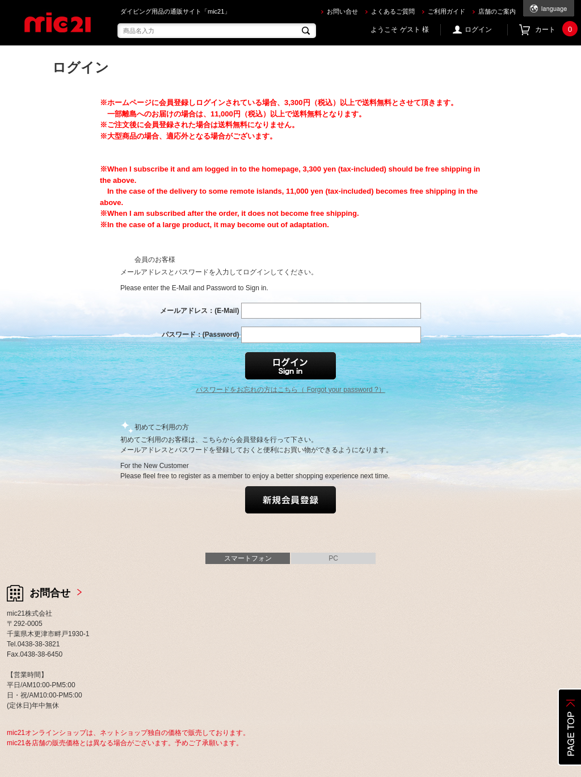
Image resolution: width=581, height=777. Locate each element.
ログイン (478, 30)
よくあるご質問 (393, 11)
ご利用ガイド (446, 11)
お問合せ (50, 593)
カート (554, 29)
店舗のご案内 (497, 11)
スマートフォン (248, 558)
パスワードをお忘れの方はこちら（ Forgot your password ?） (290, 390)
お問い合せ (342, 11)
